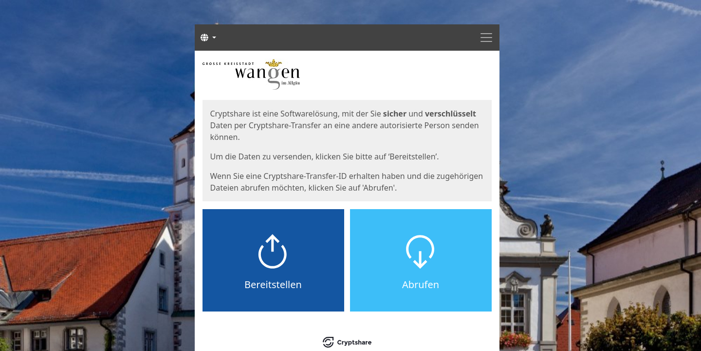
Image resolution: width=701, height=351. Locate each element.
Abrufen (420, 284)
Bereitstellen (273, 284)
